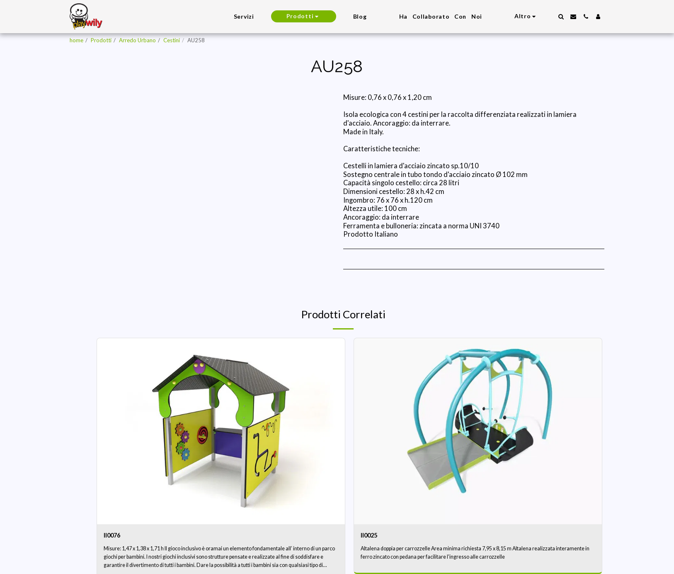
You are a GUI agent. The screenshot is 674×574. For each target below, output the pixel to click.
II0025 (371, 536)
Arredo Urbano (137, 40)
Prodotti (101, 40)
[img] (221, 431)
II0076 (114, 536)
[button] (561, 16)
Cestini (171, 40)
